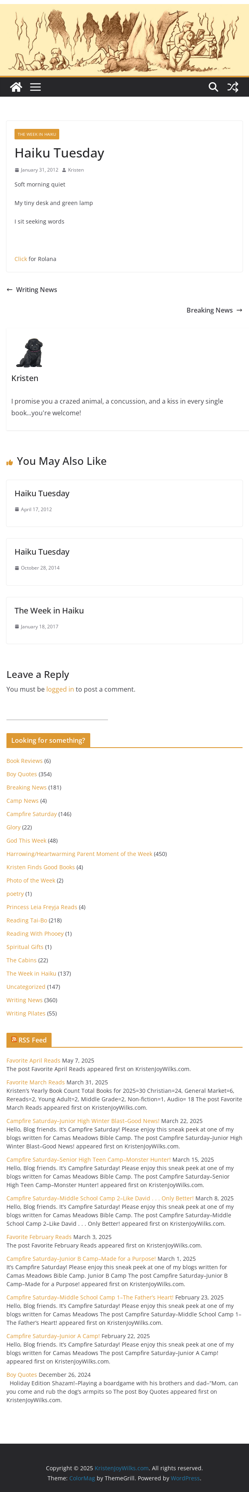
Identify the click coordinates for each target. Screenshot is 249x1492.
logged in (60, 689)
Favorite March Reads (35, 1082)
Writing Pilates (26, 1013)
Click (21, 259)
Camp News (22, 800)
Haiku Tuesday (42, 493)
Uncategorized (26, 987)
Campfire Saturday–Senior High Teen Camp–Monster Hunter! (88, 1159)
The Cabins (21, 960)
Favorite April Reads (33, 1060)
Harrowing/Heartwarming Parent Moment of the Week (79, 854)
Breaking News (215, 310)
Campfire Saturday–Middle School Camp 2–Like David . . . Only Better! (100, 1198)
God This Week (26, 840)
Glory (13, 827)
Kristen (76, 169)
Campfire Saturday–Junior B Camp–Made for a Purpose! (81, 1258)
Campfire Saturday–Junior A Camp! (53, 1336)
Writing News (31, 289)
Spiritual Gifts (25, 947)
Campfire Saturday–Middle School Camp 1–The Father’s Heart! (90, 1297)
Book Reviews (24, 761)
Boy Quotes (21, 774)
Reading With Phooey (35, 933)
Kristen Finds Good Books (40, 867)
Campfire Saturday (31, 814)
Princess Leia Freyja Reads (41, 907)
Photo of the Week (30, 880)
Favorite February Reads (39, 1237)
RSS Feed (33, 1040)
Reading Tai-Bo (26, 920)
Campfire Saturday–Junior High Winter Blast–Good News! (83, 1121)
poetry (15, 893)
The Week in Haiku (37, 134)
